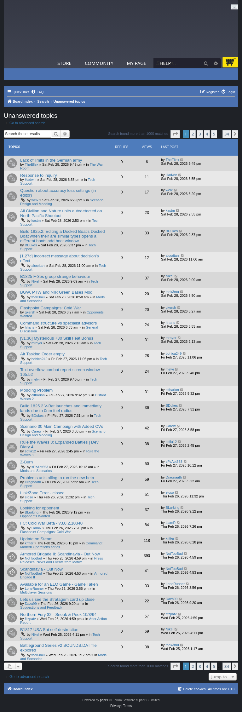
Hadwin (31, 179)
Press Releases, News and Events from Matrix (61, 560)
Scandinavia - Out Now (41, 569)
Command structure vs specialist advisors (58, 323)
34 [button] (226, 134)
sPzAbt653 (40, 467)
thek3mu (38, 297)
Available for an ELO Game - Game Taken (59, 584)
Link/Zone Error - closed (42, 493)
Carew (37, 431)
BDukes (31, 245)
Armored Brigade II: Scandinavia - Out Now (60, 554)
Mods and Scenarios (36, 471)
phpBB (104, 700)
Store (64, 63)
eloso (29, 497)
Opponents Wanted (35, 516)
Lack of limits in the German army (51, 160)
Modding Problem (36, 390)
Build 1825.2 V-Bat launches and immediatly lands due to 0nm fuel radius (60, 408)
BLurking (31, 512)
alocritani (38, 265)
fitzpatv (30, 619)
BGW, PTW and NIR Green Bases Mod (56, 292)
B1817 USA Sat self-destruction (49, 629)
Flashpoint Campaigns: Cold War (50, 308)
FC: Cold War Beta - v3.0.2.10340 (51, 523)
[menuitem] (37, 92)
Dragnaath (33, 482)
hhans (29, 327)
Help (165, 63)
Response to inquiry (38, 175)
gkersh (30, 312)
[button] (175, 134)
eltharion (38, 395)
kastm (36, 220)
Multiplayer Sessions (36, 592)
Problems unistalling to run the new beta (57, 477)
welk (35, 200)
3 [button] (200, 134)
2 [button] (193, 134)
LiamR (37, 528)
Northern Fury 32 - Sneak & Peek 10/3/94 (58, 614)
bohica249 (40, 359)
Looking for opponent (39, 508)
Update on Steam (36, 539)
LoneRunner (34, 588)
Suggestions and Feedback (41, 607)
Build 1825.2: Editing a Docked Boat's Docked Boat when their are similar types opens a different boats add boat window (62, 236)
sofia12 (30, 451)
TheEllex (31, 164)
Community (99, 63)
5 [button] (214, 134)
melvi (36, 379)
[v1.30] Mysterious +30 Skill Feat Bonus (56, 338)
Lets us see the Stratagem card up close (57, 599)
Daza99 (31, 604)
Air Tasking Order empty (42, 354)
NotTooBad (33, 558)
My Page (136, 63)
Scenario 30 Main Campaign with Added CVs (61, 426)
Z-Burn (26, 462)
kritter (29, 543)
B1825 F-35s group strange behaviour (55, 276)
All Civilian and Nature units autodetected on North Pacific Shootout (61, 213)
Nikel (35, 281)
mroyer (37, 343)
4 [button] (207, 134)
